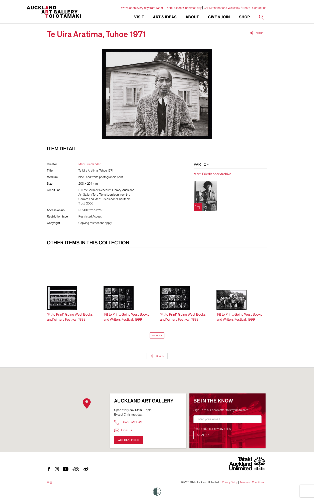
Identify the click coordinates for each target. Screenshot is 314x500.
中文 (49, 482)
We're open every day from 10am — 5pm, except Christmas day (161, 7)
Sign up (203, 435)
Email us (123, 430)
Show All (157, 335)
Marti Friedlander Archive (212, 174)
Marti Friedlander (89, 164)
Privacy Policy (230, 482)
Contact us (259, 7)
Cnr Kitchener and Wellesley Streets (227, 7)
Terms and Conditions (252, 482)
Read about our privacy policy (212, 429)
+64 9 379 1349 (128, 422)
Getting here (128, 440)
